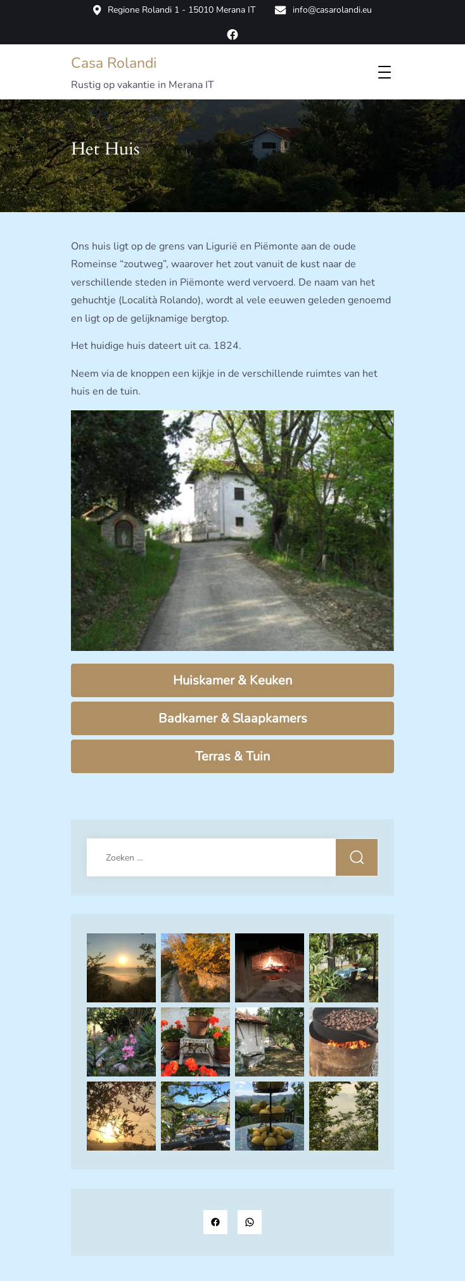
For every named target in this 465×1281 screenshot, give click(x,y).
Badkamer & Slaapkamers (232, 718)
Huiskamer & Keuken (232, 680)
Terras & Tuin (232, 756)
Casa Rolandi (113, 63)
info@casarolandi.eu (323, 10)
